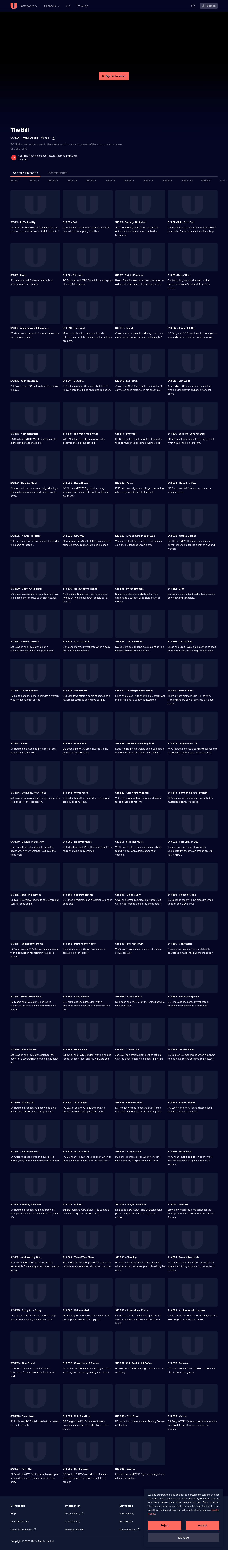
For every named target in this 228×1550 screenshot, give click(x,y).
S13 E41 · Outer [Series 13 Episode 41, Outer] (19, 743)
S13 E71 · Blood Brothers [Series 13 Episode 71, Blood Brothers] (129, 1102)
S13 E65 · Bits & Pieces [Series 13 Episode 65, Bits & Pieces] (23, 1049)
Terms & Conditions (21, 1529)
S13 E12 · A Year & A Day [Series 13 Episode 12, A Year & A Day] (182, 328)
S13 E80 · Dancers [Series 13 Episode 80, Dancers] (178, 1204)
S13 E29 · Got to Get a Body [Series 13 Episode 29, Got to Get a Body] (26, 588)
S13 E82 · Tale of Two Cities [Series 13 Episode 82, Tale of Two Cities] (78, 1257)
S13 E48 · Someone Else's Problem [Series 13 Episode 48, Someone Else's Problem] (187, 793)
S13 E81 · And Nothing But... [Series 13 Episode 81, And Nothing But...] (26, 1257)
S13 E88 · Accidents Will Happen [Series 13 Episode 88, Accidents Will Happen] (186, 1310)
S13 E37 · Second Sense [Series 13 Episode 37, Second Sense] (24, 690)
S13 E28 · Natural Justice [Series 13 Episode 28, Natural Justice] (182, 536)
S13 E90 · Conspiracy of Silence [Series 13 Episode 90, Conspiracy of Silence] (81, 1363)
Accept (202, 1525)
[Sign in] (209, 6)
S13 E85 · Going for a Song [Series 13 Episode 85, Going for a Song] (25, 1310)
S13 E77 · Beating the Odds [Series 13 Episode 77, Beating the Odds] (25, 1204)
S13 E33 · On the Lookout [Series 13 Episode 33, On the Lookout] (24, 641)
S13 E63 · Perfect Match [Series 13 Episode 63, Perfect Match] (128, 996)
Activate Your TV (19, 1521)
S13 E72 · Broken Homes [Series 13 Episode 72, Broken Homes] (182, 1102)
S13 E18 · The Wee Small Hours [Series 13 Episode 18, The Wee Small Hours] (80, 434)
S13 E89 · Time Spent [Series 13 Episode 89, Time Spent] (22, 1363)
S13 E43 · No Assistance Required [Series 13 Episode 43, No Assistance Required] (134, 743)
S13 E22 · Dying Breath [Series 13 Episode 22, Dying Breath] (76, 483)
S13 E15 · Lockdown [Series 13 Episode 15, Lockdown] (126, 381)
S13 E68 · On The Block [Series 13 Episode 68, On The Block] (181, 1049)
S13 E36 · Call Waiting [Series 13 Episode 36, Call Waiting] (180, 641)
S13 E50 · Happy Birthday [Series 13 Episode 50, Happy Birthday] (77, 842)
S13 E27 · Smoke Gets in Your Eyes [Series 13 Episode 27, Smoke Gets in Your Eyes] (135, 536)
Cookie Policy (72, 1521)
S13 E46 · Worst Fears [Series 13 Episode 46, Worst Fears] (75, 793)
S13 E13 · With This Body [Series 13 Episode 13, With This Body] (24, 381)
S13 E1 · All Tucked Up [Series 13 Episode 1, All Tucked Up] (22, 222)
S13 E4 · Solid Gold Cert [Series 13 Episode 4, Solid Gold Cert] (181, 222)
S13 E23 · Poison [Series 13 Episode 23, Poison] (124, 483)
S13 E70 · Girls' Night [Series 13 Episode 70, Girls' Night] (75, 1102)
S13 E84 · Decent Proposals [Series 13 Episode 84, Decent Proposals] (183, 1257)
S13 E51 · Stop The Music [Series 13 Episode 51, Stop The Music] (129, 842)
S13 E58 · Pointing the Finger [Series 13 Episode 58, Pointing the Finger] (79, 944)
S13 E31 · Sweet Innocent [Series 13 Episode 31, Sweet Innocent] (129, 588)
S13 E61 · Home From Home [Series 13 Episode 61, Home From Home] (26, 996)
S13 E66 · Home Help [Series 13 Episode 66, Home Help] (75, 1049)
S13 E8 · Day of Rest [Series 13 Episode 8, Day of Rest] (179, 275)
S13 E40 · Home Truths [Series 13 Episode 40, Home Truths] (181, 690)
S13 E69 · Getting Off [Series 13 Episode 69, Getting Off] (22, 1102)
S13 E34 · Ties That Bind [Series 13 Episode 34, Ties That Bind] (76, 641)
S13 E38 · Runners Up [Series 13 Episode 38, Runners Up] (75, 690)
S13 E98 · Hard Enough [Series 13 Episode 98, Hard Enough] (76, 1469)
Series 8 (148, 180)
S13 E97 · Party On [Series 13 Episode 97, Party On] (21, 1469)
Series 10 (187, 180)
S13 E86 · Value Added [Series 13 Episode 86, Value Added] (76, 1310)
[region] (183, 1518)
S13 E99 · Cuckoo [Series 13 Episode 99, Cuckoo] (125, 1469)
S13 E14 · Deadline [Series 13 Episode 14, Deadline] (73, 381)
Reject (165, 1525)
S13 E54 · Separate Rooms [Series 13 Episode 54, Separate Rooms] (78, 894)
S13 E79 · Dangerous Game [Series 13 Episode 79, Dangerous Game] (130, 1204)
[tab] (57, 173)
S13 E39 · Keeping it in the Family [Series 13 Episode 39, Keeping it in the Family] (134, 690)
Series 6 (110, 180)
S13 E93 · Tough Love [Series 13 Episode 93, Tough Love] (22, 1416)
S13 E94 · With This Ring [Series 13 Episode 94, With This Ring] (76, 1416)
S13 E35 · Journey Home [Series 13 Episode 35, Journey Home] (129, 641)
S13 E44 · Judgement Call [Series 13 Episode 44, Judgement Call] (182, 743)
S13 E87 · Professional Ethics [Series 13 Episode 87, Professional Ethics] (131, 1310)
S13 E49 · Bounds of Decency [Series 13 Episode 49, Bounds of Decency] (27, 842)
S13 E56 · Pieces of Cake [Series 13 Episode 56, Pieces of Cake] (182, 894)
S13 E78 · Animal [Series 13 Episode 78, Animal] (72, 1204)
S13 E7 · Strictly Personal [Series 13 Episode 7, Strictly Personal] (129, 275)
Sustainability (126, 1513)
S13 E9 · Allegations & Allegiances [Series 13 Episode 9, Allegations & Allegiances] (29, 328)
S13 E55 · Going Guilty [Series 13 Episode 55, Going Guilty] (128, 894)
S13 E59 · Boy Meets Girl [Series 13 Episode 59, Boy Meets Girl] (129, 944)
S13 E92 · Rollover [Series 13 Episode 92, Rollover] (178, 1363)
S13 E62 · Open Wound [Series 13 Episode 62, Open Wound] (76, 996)
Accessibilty (126, 1521)
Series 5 (91, 180)
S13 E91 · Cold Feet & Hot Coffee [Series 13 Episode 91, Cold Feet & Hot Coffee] (133, 1363)
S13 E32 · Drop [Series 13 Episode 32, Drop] (176, 588)
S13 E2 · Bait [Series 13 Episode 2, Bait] (70, 222)
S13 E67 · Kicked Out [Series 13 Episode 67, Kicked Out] (127, 1049)
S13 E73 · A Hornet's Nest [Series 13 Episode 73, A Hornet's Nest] (25, 1151)
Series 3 (53, 180)
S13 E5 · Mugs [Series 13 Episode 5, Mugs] (18, 275)
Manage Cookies (74, 1529)
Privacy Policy (72, 1513)
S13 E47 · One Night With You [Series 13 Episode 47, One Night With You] (132, 793)
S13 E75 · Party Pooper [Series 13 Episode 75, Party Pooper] (128, 1151)
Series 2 (34, 180)
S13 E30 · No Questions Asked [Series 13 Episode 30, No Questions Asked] (80, 588)
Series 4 (72, 180)
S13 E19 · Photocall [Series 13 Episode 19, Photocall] (126, 434)
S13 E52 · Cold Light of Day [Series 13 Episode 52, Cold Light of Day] (183, 842)
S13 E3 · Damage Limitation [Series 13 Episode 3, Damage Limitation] (130, 222)
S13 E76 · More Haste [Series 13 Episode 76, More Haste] (180, 1151)
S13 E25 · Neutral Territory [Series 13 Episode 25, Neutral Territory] (25, 536)
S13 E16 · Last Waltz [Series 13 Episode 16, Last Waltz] (179, 381)
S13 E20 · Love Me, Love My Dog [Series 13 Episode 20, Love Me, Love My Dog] (186, 434)
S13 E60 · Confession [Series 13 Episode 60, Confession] (180, 944)
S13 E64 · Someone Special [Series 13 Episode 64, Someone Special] (183, 996)
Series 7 (129, 180)
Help (13, 1513)
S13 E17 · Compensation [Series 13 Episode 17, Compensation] (24, 434)
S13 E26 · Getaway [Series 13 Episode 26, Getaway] (73, 536)
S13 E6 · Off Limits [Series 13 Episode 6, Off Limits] (73, 275)
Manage (183, 1538)
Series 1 (14, 180)
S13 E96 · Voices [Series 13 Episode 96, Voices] (177, 1416)
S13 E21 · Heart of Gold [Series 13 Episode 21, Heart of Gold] (23, 483)
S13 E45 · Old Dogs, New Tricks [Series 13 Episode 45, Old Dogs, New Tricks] (28, 793)
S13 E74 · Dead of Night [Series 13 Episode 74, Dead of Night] (76, 1151)
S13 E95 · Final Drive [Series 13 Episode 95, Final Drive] (127, 1416)
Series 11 (206, 180)
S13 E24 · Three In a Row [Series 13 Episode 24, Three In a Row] (182, 483)
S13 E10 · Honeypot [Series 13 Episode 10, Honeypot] (74, 328)
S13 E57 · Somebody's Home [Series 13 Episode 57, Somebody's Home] (26, 944)
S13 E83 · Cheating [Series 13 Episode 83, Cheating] (126, 1257)
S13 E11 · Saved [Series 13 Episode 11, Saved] (124, 328)
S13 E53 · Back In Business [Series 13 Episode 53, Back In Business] (25, 894)
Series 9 (167, 180)
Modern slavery (127, 1529)
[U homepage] (13, 6)
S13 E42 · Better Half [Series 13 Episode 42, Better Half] (75, 743)
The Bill (19, 130)
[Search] (193, 6)
